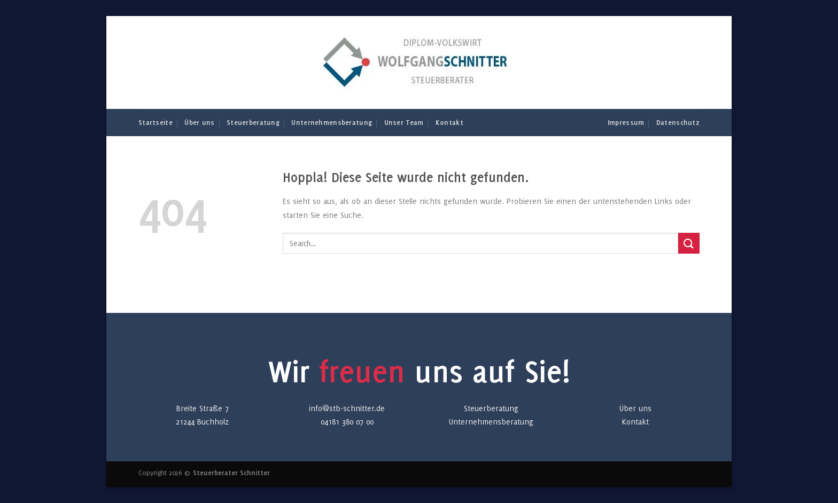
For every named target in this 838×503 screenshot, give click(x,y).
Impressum (626, 122)
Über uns (199, 122)
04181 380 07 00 (347, 421)
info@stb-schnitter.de (347, 408)
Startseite (155, 122)
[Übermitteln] (689, 243)
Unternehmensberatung (331, 122)
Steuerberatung (253, 122)
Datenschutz (678, 122)
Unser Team (404, 122)
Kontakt (449, 122)
